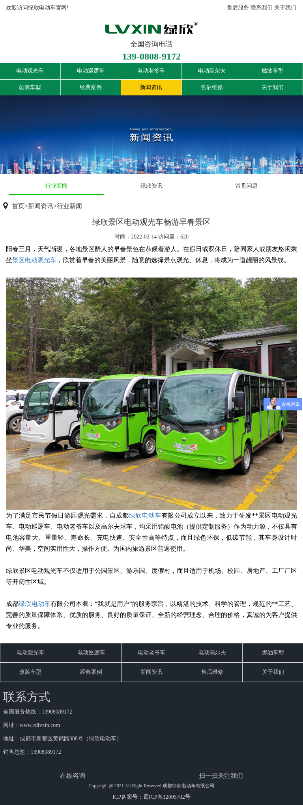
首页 (18, 206)
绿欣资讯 (151, 186)
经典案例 (91, 87)
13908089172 (57, 712)
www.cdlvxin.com (40, 725)
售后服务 (238, 8)
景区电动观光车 (34, 260)
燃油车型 (273, 71)
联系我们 (262, 8)
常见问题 (247, 186)
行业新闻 (56, 186)
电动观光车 (30, 71)
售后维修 (212, 87)
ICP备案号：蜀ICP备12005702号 (151, 797)
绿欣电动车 (145, 515)
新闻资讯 (151, 87)
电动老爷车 (151, 71)
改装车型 (30, 87)
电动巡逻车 (91, 71)
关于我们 (285, 8)
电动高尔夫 (212, 71)
